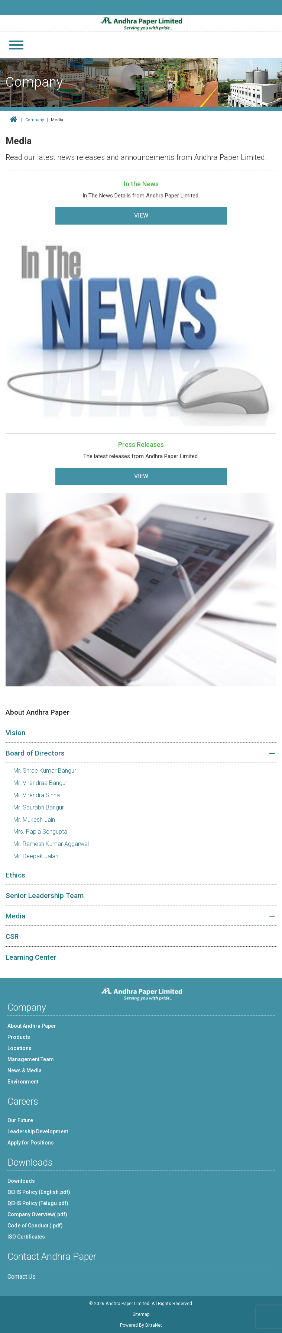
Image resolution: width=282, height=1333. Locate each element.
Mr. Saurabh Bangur (38, 807)
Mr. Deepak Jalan (35, 856)
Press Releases (141, 444)
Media (15, 916)
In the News (141, 184)
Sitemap (141, 1314)
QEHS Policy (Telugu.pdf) (37, 1203)
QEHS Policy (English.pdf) (38, 1192)
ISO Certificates (26, 1237)
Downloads (21, 1181)
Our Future (20, 1120)
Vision (15, 732)
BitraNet (153, 1325)
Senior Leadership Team (45, 895)
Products (18, 1037)
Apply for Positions (30, 1143)
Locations (19, 1048)
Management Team (30, 1059)
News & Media (24, 1070)
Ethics (15, 875)
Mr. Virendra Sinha (36, 795)
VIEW (141, 215)
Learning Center (31, 957)
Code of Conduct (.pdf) (35, 1226)
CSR (12, 936)
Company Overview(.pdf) (37, 1214)
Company (34, 119)
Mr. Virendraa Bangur (40, 782)
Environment (22, 1082)
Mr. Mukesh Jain (34, 819)
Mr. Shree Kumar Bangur (44, 770)
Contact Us (21, 1276)
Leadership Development (37, 1131)
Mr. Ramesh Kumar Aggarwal (51, 843)
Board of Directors (35, 753)
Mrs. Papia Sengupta (40, 831)
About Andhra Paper (37, 712)
